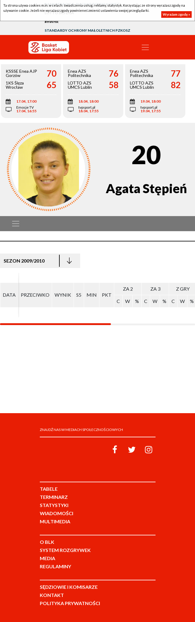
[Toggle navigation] (145, 47)
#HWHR (51, 21)
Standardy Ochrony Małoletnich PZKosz (87, 30)
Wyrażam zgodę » (176, 14)
